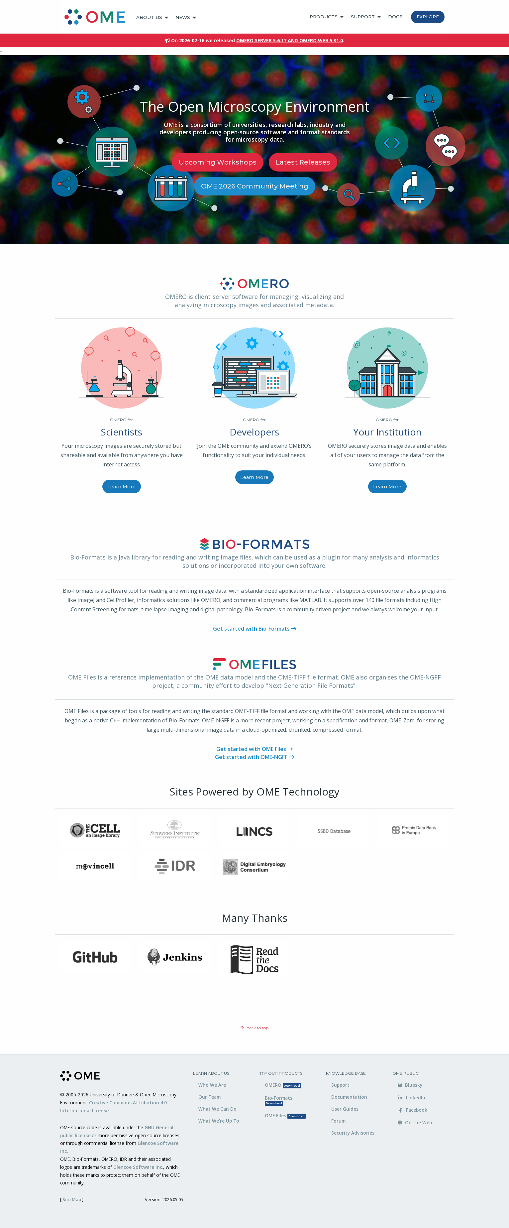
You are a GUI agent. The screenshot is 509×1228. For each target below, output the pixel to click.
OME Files (285, 1115)
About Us (149, 17)
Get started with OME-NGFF (254, 757)
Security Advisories (352, 1133)
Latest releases (303, 162)
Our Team (209, 1097)
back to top (254, 1027)
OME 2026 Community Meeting (254, 186)
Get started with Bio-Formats (254, 628)
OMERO (283, 1085)
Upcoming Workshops (217, 162)
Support (363, 16)
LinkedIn (411, 1097)
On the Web (415, 1122)
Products (324, 16)
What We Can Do (217, 1109)
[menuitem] (97, 17)
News (182, 17)
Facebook (412, 1110)
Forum (338, 1121)
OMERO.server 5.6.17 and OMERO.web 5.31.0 (289, 40)
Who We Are (212, 1085)
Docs (395, 16)
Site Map (71, 1199)
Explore (428, 16)
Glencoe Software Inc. (138, 1167)
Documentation (349, 1097)
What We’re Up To (218, 1121)
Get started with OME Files (254, 749)
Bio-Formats (278, 1100)
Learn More (121, 487)
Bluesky (410, 1085)
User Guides (344, 1109)
